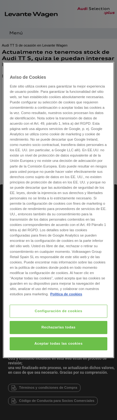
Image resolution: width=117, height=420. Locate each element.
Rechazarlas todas (58, 327)
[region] (58, 210)
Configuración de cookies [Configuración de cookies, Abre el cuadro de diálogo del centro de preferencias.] (58, 311)
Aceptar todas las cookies (58, 343)
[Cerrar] (105, 69)
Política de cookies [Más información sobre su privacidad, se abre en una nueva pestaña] (66, 294)
